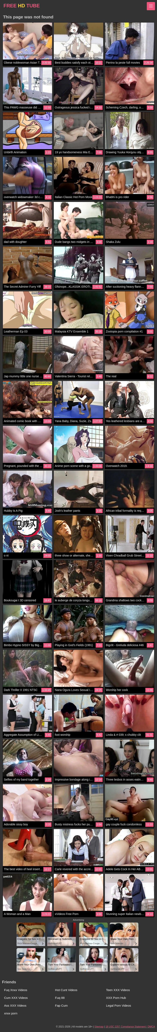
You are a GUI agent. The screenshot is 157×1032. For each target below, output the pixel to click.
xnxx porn (10, 1013)
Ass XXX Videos (15, 1005)
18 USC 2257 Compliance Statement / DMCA (130, 1026)
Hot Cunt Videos (66, 990)
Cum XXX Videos (16, 997)
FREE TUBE (21, 5)
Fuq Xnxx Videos (15, 990)
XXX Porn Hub (116, 997)
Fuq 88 (60, 997)
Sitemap (98, 1026)
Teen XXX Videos (118, 990)
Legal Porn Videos (118, 1005)
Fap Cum (61, 1005)
